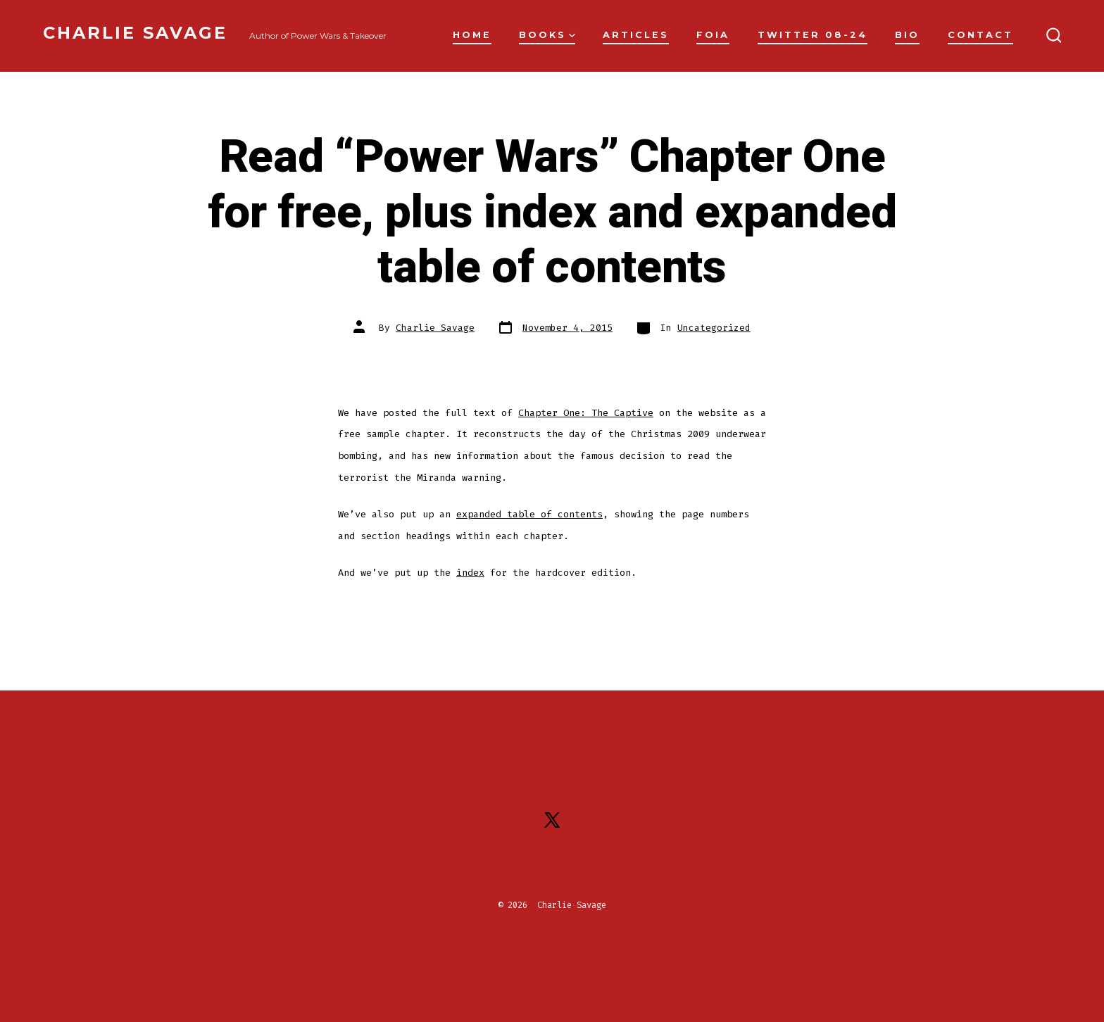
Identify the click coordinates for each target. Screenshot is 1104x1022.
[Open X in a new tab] (552, 820)
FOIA (712, 35)
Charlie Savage (435, 328)
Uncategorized (714, 328)
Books (547, 35)
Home (472, 35)
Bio (907, 35)
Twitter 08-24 (812, 35)
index (470, 573)
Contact (980, 35)
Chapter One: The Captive (585, 413)
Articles (636, 35)
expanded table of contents (529, 514)
